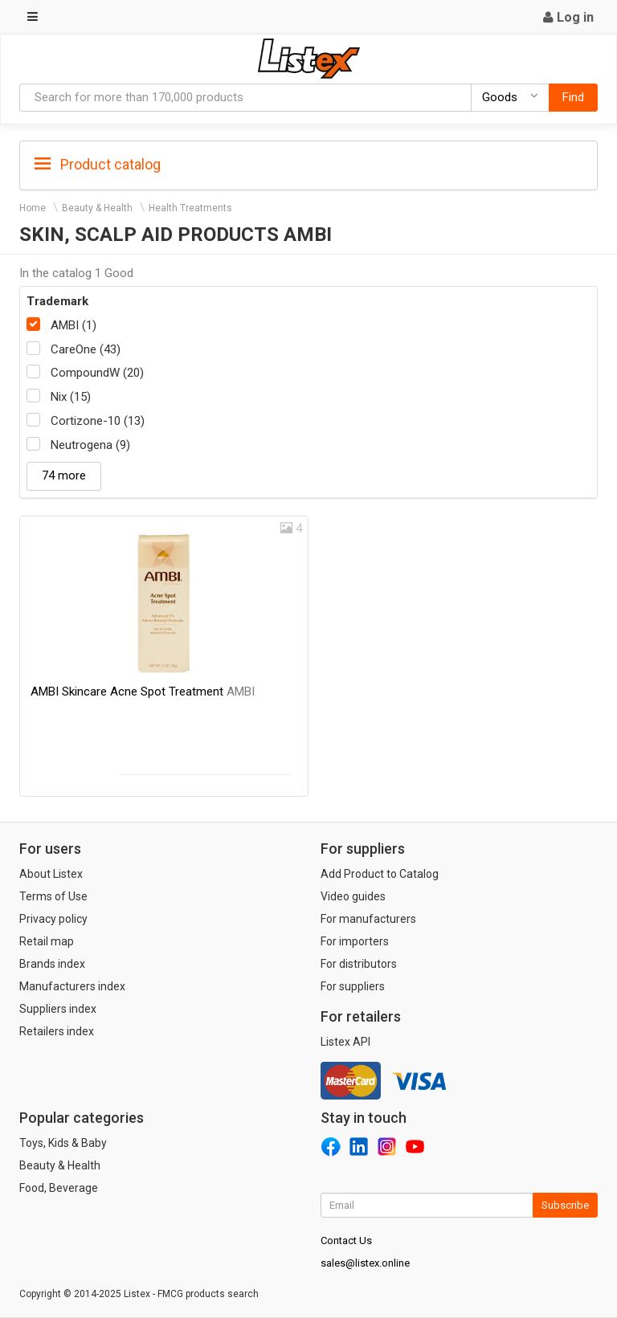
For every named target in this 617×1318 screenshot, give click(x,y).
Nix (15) (71, 397)
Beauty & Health (97, 208)
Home (32, 208)
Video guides (353, 896)
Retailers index (56, 1031)
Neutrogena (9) (90, 445)
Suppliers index (57, 1008)
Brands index (52, 963)
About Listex (51, 873)
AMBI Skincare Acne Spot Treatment (143, 691)
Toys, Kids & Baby (63, 1142)
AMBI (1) (73, 325)
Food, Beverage (58, 1187)
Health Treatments (190, 208)
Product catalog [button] (98, 164)
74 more (64, 475)
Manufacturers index (72, 986)
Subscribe (565, 1205)
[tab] (308, 163)
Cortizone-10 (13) (98, 421)
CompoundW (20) (97, 372)
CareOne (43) (86, 349)
